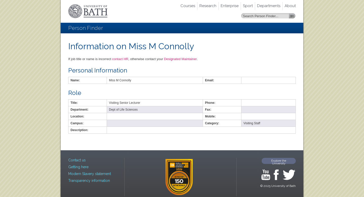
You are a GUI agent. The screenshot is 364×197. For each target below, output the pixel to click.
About (290, 6)
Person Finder (85, 28)
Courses (187, 6)
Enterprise (230, 6)
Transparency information (89, 181)
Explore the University (278, 161)
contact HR (120, 59)
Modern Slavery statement (89, 174)
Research (207, 6)
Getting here (78, 167)
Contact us (77, 160)
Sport (248, 6)
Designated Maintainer (180, 59)
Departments (268, 6)
